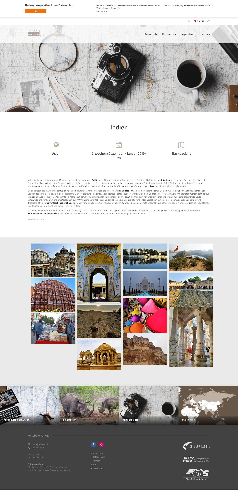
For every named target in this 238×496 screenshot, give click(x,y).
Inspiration (187, 34)
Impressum (98, 453)
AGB (95, 464)
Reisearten (169, 34)
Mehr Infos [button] (102, 11)
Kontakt (96, 460)
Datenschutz (99, 457)
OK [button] (35, 11)
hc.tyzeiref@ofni (40, 444)
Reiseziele (151, 34)
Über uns (204, 34)
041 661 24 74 (38, 447)
